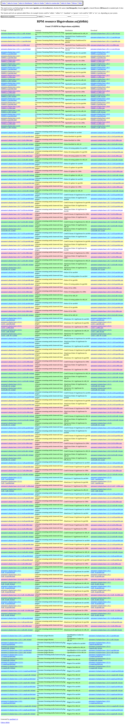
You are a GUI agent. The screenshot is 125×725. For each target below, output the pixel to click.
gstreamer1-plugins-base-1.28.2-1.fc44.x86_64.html (17, 160)
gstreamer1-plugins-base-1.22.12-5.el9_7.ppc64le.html (11, 482)
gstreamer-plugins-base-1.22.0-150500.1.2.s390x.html (10, 123)
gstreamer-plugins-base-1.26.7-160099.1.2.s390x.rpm (100, 60)
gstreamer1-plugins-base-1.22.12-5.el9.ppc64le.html (17, 498)
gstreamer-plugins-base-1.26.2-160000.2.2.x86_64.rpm (100, 95)
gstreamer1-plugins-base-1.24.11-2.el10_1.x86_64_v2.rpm (101, 334)
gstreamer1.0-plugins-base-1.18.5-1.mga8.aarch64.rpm (106, 694)
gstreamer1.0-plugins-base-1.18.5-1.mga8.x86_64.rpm (106, 698)
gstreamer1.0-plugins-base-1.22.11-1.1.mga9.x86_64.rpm (100, 667)
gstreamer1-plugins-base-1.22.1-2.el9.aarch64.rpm (106, 556)
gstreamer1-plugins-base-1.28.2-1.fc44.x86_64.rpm (107, 160)
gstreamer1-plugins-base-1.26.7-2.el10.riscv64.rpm (107, 210)
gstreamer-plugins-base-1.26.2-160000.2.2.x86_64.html (10, 95)
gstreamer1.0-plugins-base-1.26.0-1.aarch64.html (16, 650)
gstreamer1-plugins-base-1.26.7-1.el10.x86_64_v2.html (11, 268)
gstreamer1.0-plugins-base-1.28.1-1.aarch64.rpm (104, 636)
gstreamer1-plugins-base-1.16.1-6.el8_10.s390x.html (17, 579)
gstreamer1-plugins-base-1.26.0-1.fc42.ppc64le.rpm (107, 307)
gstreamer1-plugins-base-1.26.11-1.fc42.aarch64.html (17, 179)
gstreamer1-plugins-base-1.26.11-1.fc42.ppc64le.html (17, 183)
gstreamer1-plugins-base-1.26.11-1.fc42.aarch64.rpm (107, 179)
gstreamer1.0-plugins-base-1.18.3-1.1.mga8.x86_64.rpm (106, 706)
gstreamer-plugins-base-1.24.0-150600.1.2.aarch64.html (10, 99)
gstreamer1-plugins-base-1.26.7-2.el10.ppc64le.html (17, 202)
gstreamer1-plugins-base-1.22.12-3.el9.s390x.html (16, 548)
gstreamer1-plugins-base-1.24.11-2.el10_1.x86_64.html (11, 330)
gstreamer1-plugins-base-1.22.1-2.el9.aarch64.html (17, 556)
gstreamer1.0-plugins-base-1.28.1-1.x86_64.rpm (104, 639)
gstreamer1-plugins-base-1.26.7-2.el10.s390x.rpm (106, 214)
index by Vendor (39, 3)
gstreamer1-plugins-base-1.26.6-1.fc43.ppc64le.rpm (107, 280)
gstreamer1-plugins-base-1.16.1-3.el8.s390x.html (16, 626)
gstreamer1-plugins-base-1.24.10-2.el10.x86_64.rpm (107, 416)
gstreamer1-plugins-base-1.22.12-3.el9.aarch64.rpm (107, 540)
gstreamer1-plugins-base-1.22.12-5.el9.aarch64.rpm (107, 494)
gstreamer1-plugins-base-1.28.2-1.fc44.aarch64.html (17, 148)
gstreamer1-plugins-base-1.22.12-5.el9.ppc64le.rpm (107, 498)
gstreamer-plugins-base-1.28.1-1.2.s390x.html (15, 45)
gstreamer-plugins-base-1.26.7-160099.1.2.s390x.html (10, 60)
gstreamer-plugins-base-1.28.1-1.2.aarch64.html (16, 37)
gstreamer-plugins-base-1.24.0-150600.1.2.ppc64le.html (10, 103)
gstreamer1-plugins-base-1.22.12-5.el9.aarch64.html (17, 494)
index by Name (66, 3)
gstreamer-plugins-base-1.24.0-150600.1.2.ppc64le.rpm (100, 103)
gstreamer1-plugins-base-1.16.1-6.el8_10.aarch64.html (11, 571)
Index (4, 3)
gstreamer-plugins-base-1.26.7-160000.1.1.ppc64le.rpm (100, 72)
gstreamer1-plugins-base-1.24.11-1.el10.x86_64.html (17, 373)
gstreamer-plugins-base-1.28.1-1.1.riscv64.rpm (105, 49)
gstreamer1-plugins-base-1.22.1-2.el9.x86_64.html (17, 568)
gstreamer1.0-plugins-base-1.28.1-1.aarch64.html (16, 636)
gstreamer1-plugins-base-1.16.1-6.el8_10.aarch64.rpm (101, 571)
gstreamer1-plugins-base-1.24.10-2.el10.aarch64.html (17, 393)
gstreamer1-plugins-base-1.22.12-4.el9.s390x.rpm (106, 525)
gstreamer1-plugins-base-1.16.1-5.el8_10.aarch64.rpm (101, 587)
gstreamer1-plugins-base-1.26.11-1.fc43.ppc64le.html (17, 167)
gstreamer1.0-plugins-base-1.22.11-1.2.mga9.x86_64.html (12, 659)
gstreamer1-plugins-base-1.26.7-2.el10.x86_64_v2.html (11, 229)
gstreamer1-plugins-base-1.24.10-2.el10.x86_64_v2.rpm (101, 424)
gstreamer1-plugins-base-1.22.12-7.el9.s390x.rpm (106, 470)
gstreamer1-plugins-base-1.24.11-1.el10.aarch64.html (17, 338)
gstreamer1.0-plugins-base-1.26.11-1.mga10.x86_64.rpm (100, 647)
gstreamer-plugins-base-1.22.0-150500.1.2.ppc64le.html (10, 119)
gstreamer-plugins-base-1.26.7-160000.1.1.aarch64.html (10, 68)
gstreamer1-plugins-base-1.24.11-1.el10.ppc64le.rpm (107, 350)
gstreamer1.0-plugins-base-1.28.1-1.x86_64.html (16, 639)
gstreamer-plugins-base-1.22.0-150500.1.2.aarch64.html (10, 115)
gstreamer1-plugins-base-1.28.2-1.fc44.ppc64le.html (17, 152)
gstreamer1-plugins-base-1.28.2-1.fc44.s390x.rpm (106, 156)
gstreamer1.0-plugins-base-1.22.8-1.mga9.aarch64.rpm (106, 679)
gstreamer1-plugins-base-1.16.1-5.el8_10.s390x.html (17, 595)
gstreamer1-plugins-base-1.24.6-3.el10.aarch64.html (17, 428)
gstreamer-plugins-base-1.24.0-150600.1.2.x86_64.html (10, 111)
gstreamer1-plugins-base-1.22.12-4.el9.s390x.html (16, 525)
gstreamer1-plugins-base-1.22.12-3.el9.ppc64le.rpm (107, 544)
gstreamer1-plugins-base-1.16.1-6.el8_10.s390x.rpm (107, 579)
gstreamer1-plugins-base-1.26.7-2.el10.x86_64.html (17, 222)
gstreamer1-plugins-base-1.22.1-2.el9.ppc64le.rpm (106, 560)
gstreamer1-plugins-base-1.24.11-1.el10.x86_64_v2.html (11, 385)
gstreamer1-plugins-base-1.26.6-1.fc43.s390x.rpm (106, 288)
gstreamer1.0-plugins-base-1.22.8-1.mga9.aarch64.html (18, 679)
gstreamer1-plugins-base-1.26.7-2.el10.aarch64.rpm (107, 195)
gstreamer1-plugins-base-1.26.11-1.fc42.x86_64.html (17, 191)
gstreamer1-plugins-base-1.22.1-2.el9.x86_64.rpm (106, 568)
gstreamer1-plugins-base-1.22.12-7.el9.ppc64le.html (17, 467)
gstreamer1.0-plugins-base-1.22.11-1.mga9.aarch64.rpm (106, 671)
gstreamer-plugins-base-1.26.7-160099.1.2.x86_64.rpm (100, 64)
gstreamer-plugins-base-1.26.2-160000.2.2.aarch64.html (10, 84)
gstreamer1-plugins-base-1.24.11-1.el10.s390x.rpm (106, 362)
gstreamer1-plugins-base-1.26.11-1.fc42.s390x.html (17, 187)
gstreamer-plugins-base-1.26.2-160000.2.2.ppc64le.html (10, 88)
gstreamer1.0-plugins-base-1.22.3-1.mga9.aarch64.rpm (106, 686)
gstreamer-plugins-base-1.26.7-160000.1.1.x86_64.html (10, 80)
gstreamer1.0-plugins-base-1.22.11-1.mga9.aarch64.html (18, 671)
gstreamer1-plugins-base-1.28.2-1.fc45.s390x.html (16, 140)
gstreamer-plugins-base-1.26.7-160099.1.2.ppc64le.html (10, 56)
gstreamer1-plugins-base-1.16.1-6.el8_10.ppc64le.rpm (101, 575)
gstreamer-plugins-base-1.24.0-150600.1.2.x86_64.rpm (100, 111)
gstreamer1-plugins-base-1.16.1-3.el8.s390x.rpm (106, 626)
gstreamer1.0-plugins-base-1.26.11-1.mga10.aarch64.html (12, 643)
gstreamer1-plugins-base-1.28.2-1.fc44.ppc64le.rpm (107, 152)
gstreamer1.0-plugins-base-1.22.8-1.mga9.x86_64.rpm (106, 683)
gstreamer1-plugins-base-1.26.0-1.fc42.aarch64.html (17, 303)
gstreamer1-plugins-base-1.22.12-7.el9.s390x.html (16, 470)
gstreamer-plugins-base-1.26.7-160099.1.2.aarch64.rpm (100, 53)
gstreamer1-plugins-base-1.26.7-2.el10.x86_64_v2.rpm (101, 229)
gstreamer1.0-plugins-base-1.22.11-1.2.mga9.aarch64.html (12, 655)
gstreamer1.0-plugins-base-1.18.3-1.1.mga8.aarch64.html (11, 702)
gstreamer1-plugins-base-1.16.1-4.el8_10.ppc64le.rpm (101, 606)
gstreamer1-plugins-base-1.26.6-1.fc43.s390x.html (16, 288)
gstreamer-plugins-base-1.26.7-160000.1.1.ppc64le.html (10, 72)
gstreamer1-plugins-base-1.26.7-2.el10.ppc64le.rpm (107, 202)
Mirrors (74, 3)
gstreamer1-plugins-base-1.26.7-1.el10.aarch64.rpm (107, 233)
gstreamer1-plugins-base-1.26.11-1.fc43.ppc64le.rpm (107, 167)
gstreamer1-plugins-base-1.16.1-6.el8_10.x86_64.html (11, 583)
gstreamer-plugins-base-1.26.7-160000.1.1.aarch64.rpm (100, 68)
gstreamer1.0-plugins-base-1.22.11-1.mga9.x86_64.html (18, 675)
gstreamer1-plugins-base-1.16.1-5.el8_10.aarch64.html (11, 587)
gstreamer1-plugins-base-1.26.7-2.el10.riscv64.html (17, 210)
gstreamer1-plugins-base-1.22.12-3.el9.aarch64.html (17, 540)
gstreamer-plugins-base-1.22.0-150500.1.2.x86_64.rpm (100, 126)
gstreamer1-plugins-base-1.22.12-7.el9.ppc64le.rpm (107, 467)
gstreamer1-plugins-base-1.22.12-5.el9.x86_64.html (17, 505)
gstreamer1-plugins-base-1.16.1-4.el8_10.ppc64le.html (11, 606)
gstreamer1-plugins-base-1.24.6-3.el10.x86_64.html (17, 451)
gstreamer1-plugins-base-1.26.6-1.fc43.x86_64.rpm (107, 296)
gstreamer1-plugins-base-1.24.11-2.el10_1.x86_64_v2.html (11, 334)
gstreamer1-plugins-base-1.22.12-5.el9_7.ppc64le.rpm (101, 482)
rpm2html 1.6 (14, 719)
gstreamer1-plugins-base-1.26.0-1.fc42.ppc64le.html (17, 307)
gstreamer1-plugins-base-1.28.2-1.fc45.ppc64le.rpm (107, 136)
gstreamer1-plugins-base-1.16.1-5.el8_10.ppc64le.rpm (101, 591)
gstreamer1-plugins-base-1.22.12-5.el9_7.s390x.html (17, 486)
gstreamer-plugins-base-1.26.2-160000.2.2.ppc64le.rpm (100, 88)
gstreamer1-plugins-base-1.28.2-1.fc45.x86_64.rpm (107, 144)
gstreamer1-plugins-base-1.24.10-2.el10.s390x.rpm (106, 408)
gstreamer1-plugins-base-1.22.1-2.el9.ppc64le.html (17, 560)
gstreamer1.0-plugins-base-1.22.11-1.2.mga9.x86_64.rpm (100, 659)
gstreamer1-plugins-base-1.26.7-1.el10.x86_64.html (17, 261)
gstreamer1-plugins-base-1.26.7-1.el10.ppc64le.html (17, 241)
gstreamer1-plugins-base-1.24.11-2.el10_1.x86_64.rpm (101, 330)
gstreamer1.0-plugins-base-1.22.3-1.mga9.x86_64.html (18, 690)
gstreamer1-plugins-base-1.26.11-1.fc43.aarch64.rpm (107, 163)
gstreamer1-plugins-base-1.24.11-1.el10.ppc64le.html (17, 350)
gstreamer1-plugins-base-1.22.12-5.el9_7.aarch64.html (11, 478)
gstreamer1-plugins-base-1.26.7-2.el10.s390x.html (16, 214)
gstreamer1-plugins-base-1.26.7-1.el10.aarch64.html (17, 233)
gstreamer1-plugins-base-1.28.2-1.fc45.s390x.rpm (106, 140)
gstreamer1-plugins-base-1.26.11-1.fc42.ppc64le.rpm (107, 183)
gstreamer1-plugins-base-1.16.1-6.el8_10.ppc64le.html (11, 575)
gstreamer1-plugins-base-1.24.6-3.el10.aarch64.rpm (107, 428)
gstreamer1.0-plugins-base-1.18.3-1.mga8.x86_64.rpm (106, 714)
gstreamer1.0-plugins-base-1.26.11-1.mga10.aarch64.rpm (100, 643)
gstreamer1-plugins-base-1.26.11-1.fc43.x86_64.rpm (107, 175)
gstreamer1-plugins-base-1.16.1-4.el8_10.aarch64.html (11, 602)
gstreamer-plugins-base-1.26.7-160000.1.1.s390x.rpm (100, 76)
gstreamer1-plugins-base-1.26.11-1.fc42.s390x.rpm (107, 187)
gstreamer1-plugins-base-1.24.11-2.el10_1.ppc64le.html (11, 323)
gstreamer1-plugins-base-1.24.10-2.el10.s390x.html (17, 408)
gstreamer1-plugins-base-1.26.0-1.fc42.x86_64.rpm (107, 315)
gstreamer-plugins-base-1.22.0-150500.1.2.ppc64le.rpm (100, 119)
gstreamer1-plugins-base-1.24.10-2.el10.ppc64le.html (17, 400)
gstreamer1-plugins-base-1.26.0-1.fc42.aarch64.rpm (107, 303)
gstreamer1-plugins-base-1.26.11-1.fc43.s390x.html (17, 171)
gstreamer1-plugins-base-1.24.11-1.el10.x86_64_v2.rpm (101, 385)
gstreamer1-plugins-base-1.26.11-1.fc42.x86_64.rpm (107, 191)
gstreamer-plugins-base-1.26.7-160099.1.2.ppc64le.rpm (100, 56)
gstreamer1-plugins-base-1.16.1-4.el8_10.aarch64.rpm (101, 602)
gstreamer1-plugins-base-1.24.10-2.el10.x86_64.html (17, 416)
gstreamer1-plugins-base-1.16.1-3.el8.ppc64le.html (17, 622)
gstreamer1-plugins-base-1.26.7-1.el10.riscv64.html (17, 249)
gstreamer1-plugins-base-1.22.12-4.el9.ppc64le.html (17, 517)
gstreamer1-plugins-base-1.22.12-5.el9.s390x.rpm (106, 501)
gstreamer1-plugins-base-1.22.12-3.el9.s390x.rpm (106, 548)
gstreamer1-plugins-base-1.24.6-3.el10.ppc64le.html (17, 435)
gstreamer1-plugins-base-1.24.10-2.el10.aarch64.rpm (107, 393)
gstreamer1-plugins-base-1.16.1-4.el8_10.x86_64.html (11, 614)
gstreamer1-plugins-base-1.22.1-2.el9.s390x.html (16, 564)
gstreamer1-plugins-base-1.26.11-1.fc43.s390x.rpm (107, 171)
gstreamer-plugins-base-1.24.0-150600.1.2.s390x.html (10, 107)
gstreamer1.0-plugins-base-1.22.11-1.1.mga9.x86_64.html (12, 667)
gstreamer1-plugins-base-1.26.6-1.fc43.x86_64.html (17, 296)
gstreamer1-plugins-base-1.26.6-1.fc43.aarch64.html (17, 272)
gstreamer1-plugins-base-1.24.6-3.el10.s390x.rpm (106, 443)
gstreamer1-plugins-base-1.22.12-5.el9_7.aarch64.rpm (101, 478)
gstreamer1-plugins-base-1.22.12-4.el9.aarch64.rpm (107, 509)
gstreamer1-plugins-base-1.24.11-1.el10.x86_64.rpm (107, 373)
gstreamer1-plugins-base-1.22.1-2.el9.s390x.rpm (106, 564)
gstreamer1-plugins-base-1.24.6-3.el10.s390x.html (16, 443)
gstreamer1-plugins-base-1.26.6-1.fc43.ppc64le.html (17, 280)
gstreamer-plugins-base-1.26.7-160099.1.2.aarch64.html (10, 53)
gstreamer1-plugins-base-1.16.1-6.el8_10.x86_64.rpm (101, 583)
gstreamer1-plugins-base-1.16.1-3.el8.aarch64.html (17, 618)
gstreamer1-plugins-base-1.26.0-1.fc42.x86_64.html (17, 315)
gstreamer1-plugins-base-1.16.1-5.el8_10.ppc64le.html (11, 591)
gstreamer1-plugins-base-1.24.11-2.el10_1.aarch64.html (11, 319)
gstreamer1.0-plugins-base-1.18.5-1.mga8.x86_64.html (18, 698)
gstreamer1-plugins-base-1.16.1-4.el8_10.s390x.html (17, 610)
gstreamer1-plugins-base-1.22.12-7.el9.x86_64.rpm (107, 474)
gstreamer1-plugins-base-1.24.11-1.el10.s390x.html (17, 362)
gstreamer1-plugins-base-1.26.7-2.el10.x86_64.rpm (107, 222)
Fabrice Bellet (5, 722)
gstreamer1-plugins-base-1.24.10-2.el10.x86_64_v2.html (11, 424)
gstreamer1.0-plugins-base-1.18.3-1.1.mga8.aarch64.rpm (99, 702)
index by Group (12, 3)
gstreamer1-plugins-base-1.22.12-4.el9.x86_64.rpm (107, 533)
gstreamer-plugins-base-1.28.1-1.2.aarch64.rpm (105, 37)
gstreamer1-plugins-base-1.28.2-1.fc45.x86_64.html (17, 144)
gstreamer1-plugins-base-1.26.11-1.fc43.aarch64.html (17, 163)
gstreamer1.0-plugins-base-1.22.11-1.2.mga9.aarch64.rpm (100, 655)
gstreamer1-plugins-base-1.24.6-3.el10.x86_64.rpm (107, 451)
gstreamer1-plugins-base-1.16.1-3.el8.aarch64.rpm (106, 618)
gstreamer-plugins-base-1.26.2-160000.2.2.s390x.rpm (100, 91)
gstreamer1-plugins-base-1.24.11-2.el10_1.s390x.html (11, 327)
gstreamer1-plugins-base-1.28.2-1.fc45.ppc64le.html (17, 136)
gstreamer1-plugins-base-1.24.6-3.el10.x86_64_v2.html (11, 459)
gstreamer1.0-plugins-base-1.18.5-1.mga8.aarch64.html (18, 694)
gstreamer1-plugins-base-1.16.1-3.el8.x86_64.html (17, 630)
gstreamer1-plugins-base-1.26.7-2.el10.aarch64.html (17, 195)
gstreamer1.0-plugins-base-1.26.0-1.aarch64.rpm (104, 650)
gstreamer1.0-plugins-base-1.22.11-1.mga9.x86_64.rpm (106, 675)
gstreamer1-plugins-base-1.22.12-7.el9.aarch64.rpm (107, 463)
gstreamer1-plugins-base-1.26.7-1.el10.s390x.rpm (106, 253)
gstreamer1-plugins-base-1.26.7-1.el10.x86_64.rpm (107, 261)
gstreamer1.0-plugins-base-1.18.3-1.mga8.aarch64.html (18, 710)
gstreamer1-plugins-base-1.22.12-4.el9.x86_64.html (17, 533)
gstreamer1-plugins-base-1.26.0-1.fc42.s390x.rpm (106, 311)
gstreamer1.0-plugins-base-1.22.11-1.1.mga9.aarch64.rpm (100, 663)
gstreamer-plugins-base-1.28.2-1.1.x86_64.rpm (105, 33)
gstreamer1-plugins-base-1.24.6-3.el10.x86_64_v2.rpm (101, 459)
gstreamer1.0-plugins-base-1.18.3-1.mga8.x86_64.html (18, 714)
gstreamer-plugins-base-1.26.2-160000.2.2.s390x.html (10, 91)
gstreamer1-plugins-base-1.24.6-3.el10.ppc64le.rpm (107, 435)
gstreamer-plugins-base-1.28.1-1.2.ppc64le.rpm (105, 41)
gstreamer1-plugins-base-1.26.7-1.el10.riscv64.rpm (107, 249)
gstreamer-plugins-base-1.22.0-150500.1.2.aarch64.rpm (100, 115)
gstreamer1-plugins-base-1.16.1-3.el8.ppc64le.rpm (106, 622)
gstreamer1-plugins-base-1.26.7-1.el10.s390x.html (16, 253)
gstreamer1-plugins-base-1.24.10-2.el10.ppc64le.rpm (107, 400)
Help (80, 3)
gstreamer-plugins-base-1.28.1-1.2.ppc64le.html (16, 41)
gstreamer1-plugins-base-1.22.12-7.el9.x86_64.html (17, 474)
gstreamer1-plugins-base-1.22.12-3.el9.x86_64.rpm (107, 552)
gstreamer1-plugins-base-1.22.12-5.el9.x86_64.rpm (107, 505)
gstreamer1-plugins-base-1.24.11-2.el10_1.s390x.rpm (101, 327)
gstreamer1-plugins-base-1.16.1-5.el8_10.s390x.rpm (107, 595)
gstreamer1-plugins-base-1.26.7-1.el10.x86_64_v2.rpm (101, 268)
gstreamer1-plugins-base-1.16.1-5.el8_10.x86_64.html (11, 598)
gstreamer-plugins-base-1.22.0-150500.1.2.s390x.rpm (100, 123)
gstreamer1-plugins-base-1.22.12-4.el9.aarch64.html (17, 509)
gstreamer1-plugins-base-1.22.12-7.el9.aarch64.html (17, 463)
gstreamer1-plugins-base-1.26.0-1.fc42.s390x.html (16, 311)
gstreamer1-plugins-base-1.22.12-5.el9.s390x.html (16, 501)
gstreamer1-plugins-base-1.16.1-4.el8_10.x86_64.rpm (101, 614)
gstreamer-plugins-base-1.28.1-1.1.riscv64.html (16, 49)
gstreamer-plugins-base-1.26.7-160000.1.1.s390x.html (10, 76)
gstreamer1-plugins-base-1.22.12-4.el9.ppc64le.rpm (107, 517)
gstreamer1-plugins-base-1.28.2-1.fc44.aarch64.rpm (107, 148)
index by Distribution (25, 3)
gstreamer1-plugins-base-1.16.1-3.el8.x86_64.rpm (106, 630)
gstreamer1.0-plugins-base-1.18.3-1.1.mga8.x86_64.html (18, 706)
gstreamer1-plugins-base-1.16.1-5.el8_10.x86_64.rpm (101, 598)
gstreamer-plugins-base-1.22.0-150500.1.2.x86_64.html (10, 126)
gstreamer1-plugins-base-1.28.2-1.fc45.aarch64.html (17, 132)
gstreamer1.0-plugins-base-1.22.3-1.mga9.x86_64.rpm (106, 690)
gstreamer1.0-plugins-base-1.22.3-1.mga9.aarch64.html (18, 686)
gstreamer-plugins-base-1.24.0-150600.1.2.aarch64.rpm (100, 99)
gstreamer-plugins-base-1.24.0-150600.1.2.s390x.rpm (100, 107)
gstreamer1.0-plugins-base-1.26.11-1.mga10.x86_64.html (12, 647)
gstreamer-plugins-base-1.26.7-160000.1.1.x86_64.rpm (100, 80)
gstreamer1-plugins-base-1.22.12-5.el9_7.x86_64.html (11, 490)
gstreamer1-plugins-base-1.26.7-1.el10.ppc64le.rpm (107, 241)
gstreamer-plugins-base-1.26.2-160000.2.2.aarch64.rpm (100, 84)
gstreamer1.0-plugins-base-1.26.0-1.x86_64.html (16, 652)
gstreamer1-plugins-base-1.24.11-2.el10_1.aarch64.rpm (101, 319)
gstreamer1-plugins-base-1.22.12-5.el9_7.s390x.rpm (107, 486)
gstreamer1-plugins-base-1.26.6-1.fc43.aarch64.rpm (107, 272)
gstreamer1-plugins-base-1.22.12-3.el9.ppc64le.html (17, 544)
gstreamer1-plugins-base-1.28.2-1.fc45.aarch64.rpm (107, 132)
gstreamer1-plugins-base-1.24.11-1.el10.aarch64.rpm (107, 338)
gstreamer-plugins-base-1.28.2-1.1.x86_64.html (16, 33)
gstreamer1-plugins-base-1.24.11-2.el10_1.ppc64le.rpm (101, 323)
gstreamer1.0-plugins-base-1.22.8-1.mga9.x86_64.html (18, 683)
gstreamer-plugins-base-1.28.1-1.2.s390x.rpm (105, 45)
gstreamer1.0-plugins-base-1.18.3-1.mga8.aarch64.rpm (106, 710)
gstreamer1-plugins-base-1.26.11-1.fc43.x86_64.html (17, 175)
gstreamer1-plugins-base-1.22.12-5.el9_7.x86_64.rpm (101, 490)
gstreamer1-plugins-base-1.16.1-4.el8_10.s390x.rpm (107, 610)
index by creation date (52, 3)
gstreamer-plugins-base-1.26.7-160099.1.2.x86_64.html (10, 64)
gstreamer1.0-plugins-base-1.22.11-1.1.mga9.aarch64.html (12, 663)
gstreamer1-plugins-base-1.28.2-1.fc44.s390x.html (16, 156)
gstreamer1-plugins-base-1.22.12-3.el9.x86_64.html (17, 552)
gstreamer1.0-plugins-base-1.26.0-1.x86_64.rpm (104, 652)
